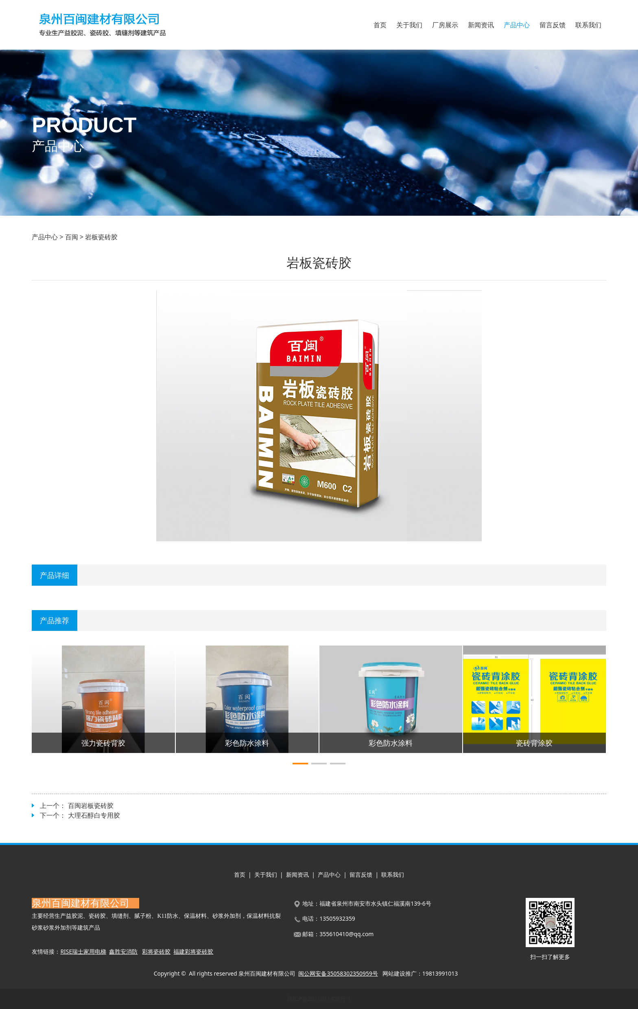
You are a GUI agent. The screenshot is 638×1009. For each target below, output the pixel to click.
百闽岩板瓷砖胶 (91, 805)
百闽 (71, 236)
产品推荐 (54, 620)
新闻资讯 (481, 24)
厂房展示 (445, 24)
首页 (380, 24)
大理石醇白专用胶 (94, 815)
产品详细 (54, 575)
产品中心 (517, 24)
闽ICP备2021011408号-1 (319, 998)
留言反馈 (553, 24)
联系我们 (588, 24)
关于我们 (409, 24)
